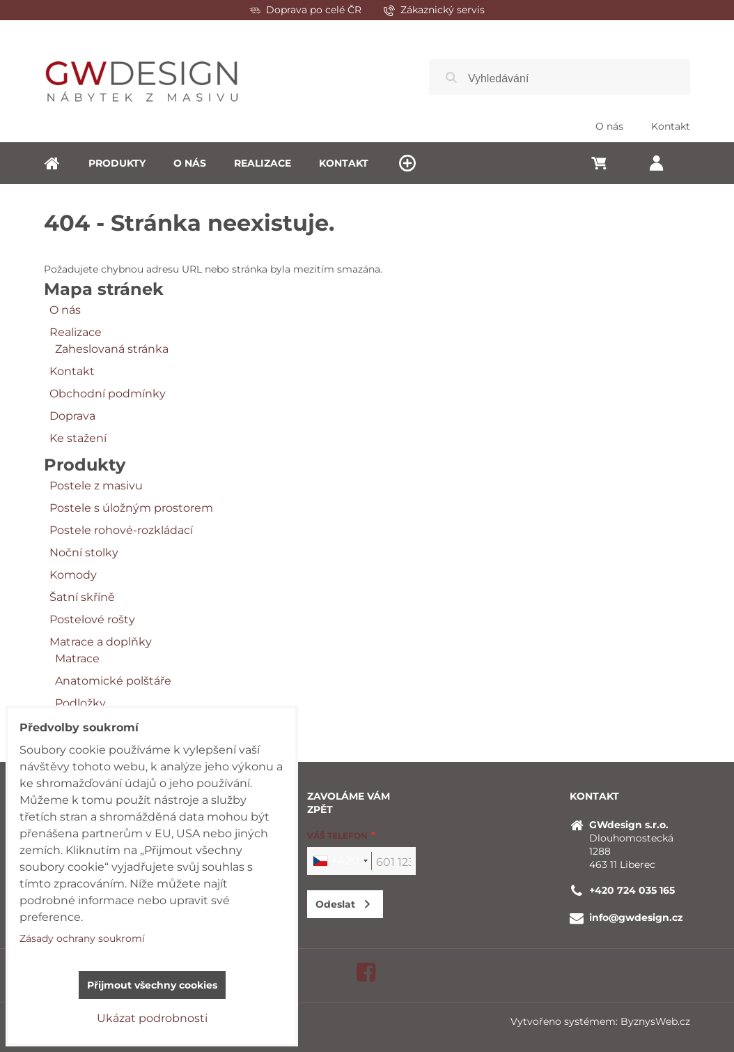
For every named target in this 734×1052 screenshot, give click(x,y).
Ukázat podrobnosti (152, 1018)
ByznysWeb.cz (655, 1021)
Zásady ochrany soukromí (82, 938)
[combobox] (340, 861)
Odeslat (335, 904)
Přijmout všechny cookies (152, 985)
